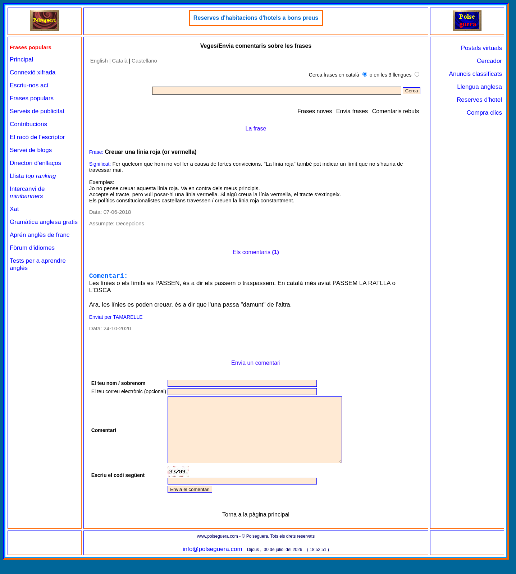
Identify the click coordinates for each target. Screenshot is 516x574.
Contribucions (28, 124)
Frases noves (314, 111)
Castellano (144, 61)
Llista (33, 176)
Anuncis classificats (475, 73)
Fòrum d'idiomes (32, 247)
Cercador (489, 61)
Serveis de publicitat (37, 111)
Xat (14, 209)
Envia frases (352, 111)
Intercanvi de (27, 192)
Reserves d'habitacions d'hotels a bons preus (255, 18)
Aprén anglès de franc (39, 234)
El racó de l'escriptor (37, 137)
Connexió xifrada (33, 72)
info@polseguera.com (212, 563)
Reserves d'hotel (479, 99)
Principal (21, 59)
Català (119, 61)
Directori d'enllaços (35, 163)
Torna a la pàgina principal (255, 529)
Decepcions (130, 223)
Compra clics (484, 112)
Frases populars (32, 98)
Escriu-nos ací (29, 85)
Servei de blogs (31, 150)
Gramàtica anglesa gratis (44, 222)
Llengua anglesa (479, 86)
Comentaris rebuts (395, 111)
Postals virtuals (481, 48)
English (99, 61)
